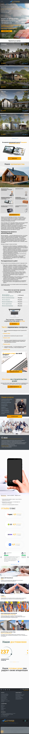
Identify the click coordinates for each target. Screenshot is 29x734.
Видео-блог (2, 706)
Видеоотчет (17, 495)
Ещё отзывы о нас (14, 564)
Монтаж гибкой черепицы (6, 9)
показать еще (14, 138)
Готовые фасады (18, 696)
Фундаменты (3, 407)
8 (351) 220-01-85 (5, 714)
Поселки (2, 709)
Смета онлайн (10, 495)
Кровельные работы (4, 408)
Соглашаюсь (15, 731)
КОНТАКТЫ (3, 712)
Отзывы (2, 707)
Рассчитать (14, 323)
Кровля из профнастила (6, 11)
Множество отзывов (4, 445)
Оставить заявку (6, 31)
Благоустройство (3, 698)
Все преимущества (14, 214)
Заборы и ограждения (5, 410)
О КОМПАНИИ (3, 703)
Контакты (2, 710)
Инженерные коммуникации (6, 402)
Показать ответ (6, 333)
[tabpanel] (14, 653)
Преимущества (3, 708)
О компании (14, 416)
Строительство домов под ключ (6, 399)
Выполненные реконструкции (20, 694)
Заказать (14, 158)
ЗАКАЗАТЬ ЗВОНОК (14, 371)
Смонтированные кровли (19, 695)
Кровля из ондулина (5, 12)
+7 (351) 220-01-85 (27, 1)
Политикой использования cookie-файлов (17, 729)
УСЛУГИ (2, 692)
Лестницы (3, 413)
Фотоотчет (3, 495)
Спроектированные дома (19, 698)
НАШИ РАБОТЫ (19, 692)
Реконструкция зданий (4, 695)
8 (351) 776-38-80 (10, 714)
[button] (1, 557)
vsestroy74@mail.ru (6, 715)
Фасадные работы (4, 405)
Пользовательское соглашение (5, 722)
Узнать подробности (14, 386)
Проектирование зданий (5, 400)
